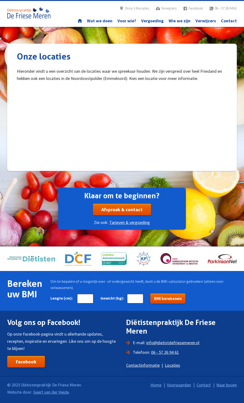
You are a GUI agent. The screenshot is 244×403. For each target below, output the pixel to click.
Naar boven (226, 385)
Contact (229, 21)
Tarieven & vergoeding (129, 222)
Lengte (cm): (61, 298)
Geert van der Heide (51, 392)
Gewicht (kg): (112, 298)
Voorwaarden (179, 385)
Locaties (172, 365)
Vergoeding (152, 21)
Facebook (196, 8)
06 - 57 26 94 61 (165, 352)
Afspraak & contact (122, 209)
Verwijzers (169, 8)
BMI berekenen (168, 298)
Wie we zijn (179, 21)
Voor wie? (126, 21)
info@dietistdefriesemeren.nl (172, 342)
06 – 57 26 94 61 (226, 8)
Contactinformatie (143, 365)
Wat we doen (99, 21)
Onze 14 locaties (137, 8)
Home (80, 21)
